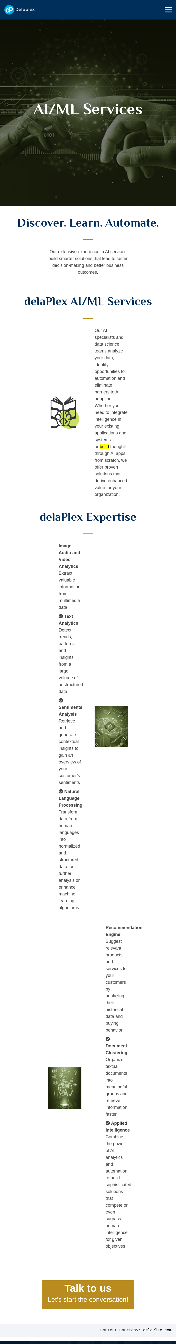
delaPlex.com (157, 1330)
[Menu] (168, 10)
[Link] (19, 10)
